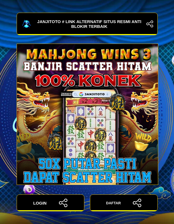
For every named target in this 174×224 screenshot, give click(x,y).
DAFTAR (123, 203)
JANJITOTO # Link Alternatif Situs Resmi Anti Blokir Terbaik (87, 24)
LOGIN (50, 203)
